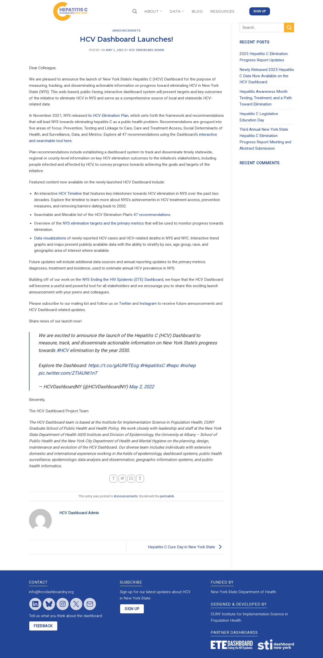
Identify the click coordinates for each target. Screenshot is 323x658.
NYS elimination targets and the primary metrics (103, 223)
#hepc (172, 365)
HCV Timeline (70, 193)
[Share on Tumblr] (140, 479)
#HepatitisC (152, 365)
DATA (177, 11)
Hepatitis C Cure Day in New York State (186, 546)
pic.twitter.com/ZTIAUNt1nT (67, 373)
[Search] (134, 11)
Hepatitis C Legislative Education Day (258, 117)
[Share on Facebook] (113, 479)
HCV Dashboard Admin (146, 50)
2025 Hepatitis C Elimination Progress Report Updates (263, 56)
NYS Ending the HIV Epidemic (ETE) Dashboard (122, 279)
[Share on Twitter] (122, 479)
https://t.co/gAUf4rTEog (113, 365)
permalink (167, 496)
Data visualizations (50, 238)
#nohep (188, 365)
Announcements (126, 30)
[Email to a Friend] (131, 479)
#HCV (63, 350)
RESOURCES (222, 11)
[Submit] (289, 27)
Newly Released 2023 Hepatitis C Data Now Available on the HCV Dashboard (266, 76)
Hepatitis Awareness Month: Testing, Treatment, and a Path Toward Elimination (265, 97)
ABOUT (153, 11)
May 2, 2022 (141, 387)
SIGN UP (132, 609)
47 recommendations (151, 214)
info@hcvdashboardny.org (51, 592)
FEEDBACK (43, 626)
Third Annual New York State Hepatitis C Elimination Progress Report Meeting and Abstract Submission (265, 138)
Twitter (125, 303)
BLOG (197, 11)
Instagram (148, 303)
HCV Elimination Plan (110, 115)
